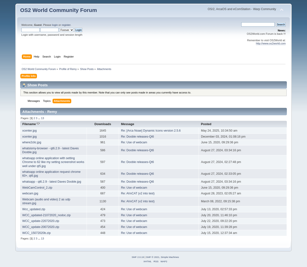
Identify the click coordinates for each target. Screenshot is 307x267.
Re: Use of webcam (134, 142)
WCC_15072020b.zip (36, 233)
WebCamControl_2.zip (37, 187)
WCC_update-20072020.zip (40, 227)
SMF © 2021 (152, 257)
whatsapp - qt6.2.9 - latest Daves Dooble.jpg (51, 181)
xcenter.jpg (29, 130)
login (55, 24)
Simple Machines (170, 257)
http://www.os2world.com (271, 43)
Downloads (102, 124)
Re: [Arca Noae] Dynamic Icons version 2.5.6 (151, 130)
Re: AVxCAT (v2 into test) (137, 193)
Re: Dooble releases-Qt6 (137, 136)
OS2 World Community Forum (58, 10)
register (66, 24)
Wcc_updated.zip (33, 209)
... (39, 118)
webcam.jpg (30, 193)
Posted (206, 124)
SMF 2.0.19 (138, 257)
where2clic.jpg (31, 142)
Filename (31, 124)
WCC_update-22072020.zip (40, 221)
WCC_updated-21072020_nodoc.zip (46, 215)
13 (42, 118)
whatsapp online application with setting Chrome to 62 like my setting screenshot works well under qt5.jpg (53, 162)
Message (127, 124)
